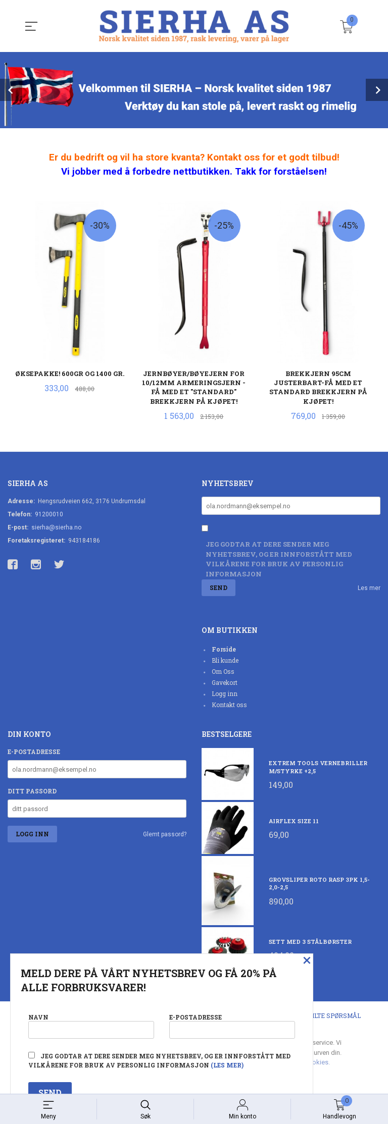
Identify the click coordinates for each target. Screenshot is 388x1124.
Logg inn (224, 693)
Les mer (369, 588)
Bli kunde (225, 660)
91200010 (49, 514)
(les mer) (227, 1065)
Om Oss (223, 671)
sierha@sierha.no (56, 527)
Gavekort (224, 682)
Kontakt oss (229, 705)
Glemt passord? (164, 834)
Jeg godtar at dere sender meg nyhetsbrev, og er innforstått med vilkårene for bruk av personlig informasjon (279, 559)
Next (377, 90)
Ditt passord (32, 791)
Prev (11, 90)
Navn (91, 1025)
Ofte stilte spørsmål (323, 1016)
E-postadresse (34, 752)
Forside (224, 649)
